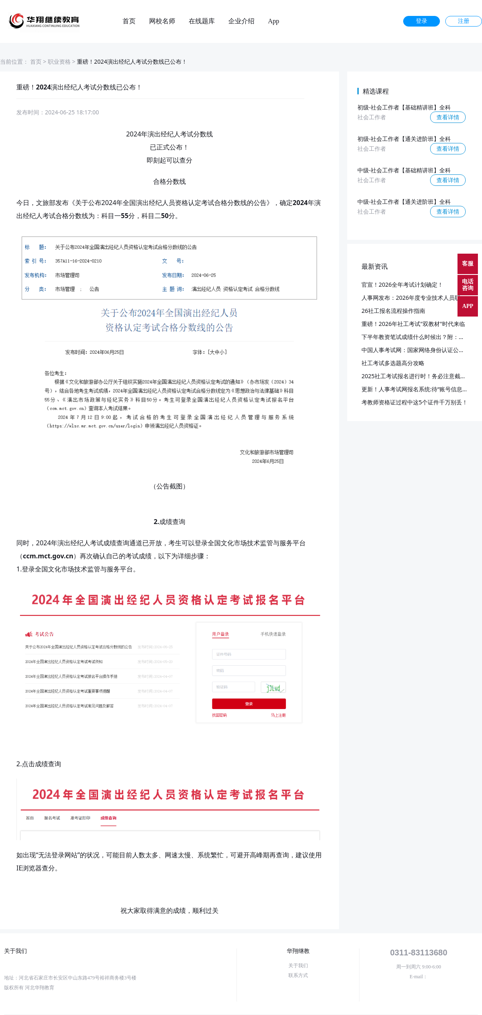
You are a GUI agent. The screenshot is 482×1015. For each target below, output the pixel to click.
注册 (463, 21)
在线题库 (202, 21)
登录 (421, 21)
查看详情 (448, 117)
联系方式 (298, 975)
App (273, 21)
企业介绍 (241, 21)
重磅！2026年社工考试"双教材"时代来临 (413, 324)
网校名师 (162, 21)
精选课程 (376, 91)
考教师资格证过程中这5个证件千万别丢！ (415, 402)
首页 (129, 21)
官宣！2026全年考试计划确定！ (402, 284)
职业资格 (59, 61)
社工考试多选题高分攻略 (393, 363)
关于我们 (298, 965)
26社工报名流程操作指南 (393, 311)
